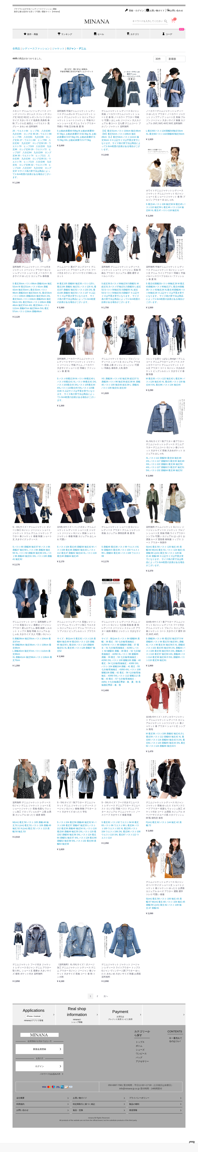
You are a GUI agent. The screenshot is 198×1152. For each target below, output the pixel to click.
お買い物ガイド (99, 1098)
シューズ (140, 1049)
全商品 (16, 48)
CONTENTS (175, 1031)
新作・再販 (31, 33)
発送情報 (155, 1110)
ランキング (65, 33)
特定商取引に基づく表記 (99, 1104)
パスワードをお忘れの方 (51, 1074)
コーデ (173, 32)
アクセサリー (142, 1061)
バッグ (139, 1057)
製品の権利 (155, 1104)
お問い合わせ (42, 1110)
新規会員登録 (47, 1049)
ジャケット (58, 48)
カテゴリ (133, 33)
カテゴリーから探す (142, 1033)
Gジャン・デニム (76, 48)
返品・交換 (99, 1110)
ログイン (48, 1066)
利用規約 (42, 1104)
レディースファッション (36, 48)
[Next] (105, 996)
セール (99, 33)
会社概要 (42, 1098)
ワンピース (141, 1053)
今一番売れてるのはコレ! (175, 1039)
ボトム (139, 1046)
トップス (140, 1042)
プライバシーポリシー (155, 1098)
